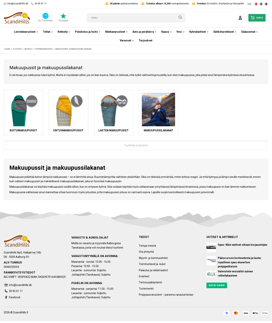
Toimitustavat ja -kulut (152, 264)
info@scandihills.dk (16, 3)
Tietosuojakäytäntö (150, 282)
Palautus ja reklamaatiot (153, 270)
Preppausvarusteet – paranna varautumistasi (166, 294)
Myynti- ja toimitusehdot (153, 257)
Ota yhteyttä (146, 251)
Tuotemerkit (146, 288)
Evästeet (144, 276)
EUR (249, 4)
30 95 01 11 (39, 3)
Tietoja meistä (147, 245)
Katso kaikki (217, 285)
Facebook (12, 297)
